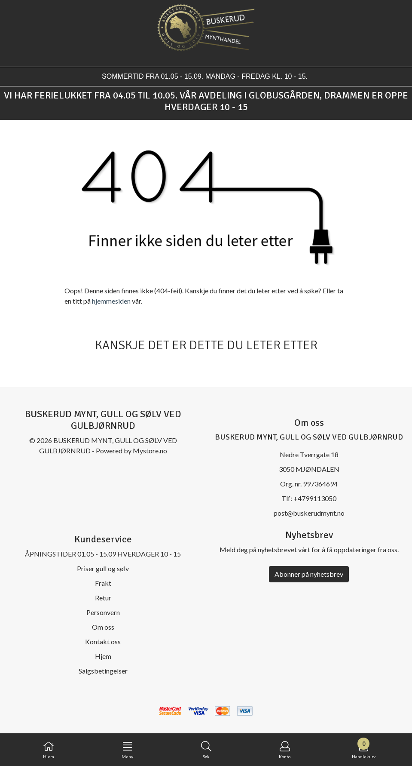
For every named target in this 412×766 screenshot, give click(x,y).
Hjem (103, 656)
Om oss (103, 627)
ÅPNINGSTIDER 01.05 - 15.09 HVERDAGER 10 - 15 (103, 554)
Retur (103, 598)
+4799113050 (314, 498)
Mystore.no (150, 450)
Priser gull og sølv (103, 568)
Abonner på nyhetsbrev (309, 574)
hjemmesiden (111, 301)
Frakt (103, 583)
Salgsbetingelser (103, 671)
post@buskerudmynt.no (309, 513)
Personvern (103, 612)
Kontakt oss (103, 641)
